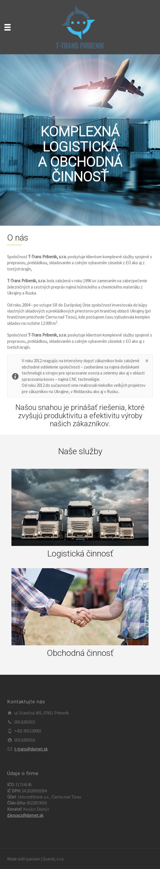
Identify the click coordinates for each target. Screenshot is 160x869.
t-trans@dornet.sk (31, 749)
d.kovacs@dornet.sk (25, 815)
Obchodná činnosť (80, 653)
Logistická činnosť (80, 553)
